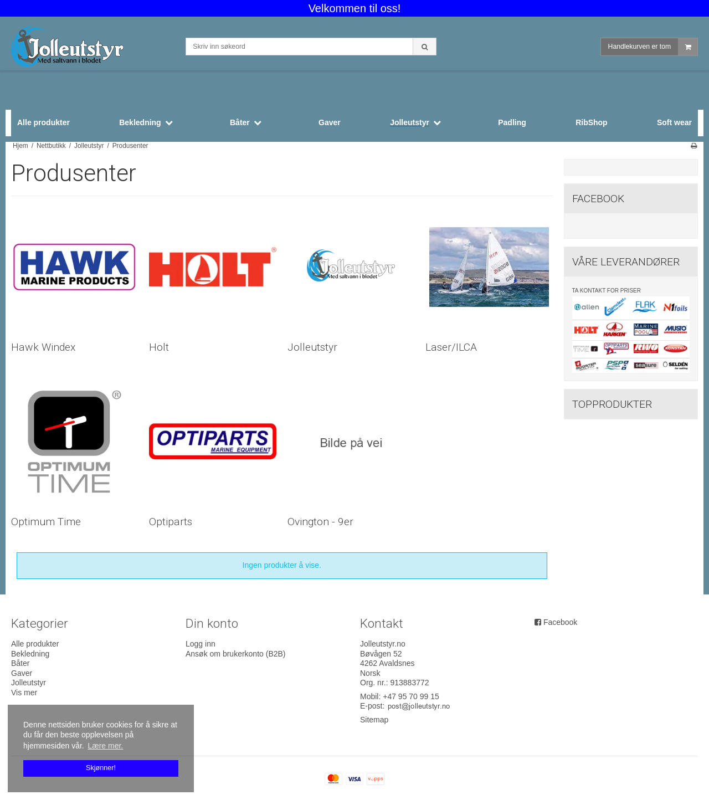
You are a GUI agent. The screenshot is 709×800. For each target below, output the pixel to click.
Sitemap (374, 719)
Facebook (560, 622)
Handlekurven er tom (652, 46)
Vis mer (24, 692)
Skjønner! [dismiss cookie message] (101, 768)
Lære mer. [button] (105, 745)
